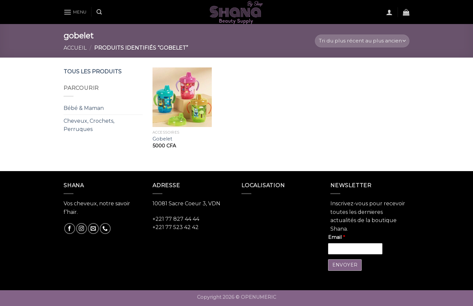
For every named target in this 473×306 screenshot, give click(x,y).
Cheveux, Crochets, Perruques (89, 125)
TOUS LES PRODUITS (93, 71)
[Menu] (75, 12)
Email (336, 237)
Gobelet (162, 139)
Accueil (75, 48)
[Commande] (362, 41)
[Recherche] (99, 12)
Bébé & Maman (84, 108)
